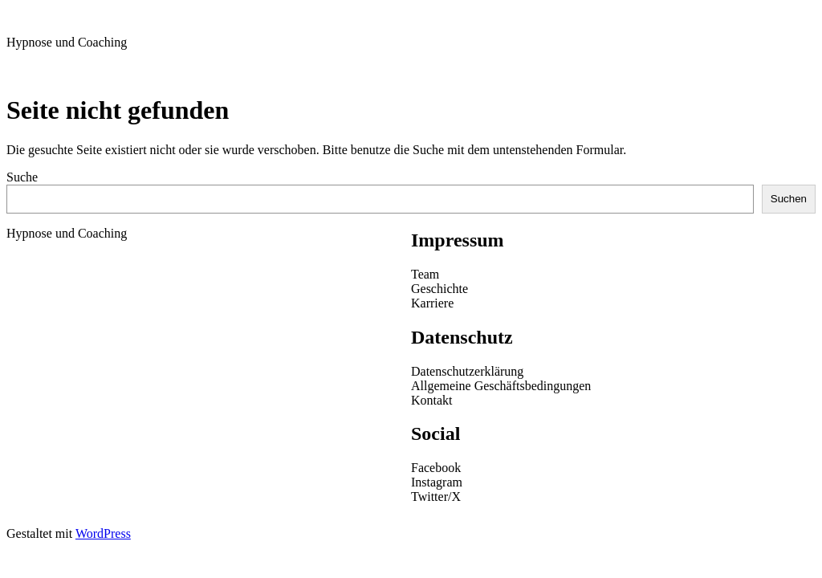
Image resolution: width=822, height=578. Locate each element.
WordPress (103, 533)
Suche (22, 177)
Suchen (789, 199)
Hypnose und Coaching (66, 42)
